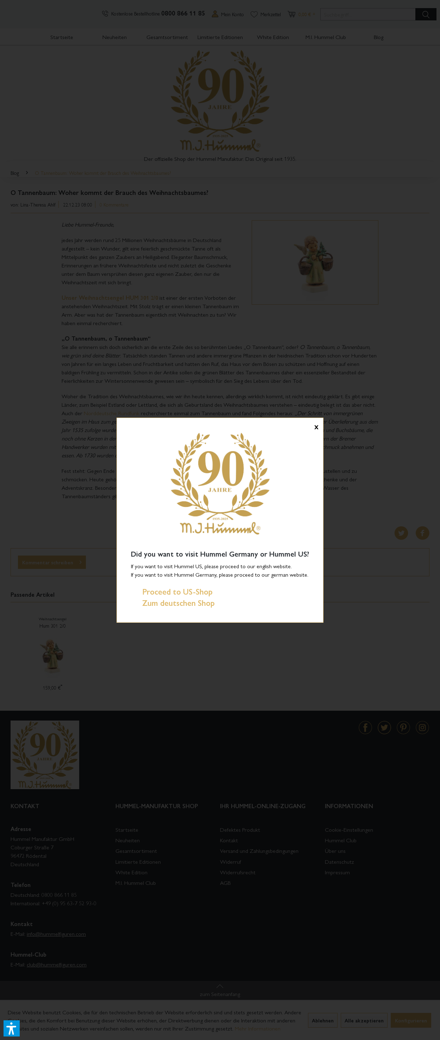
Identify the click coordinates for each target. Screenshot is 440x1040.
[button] (12, 1028)
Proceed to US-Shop (172, 591)
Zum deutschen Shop (173, 602)
